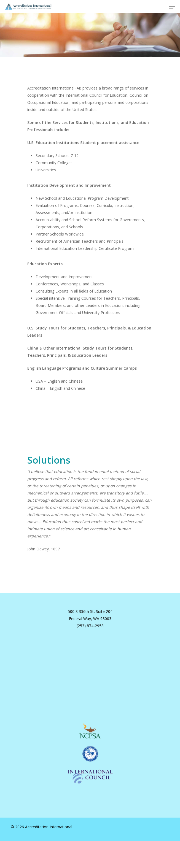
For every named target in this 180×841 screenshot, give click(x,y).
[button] (172, 6)
